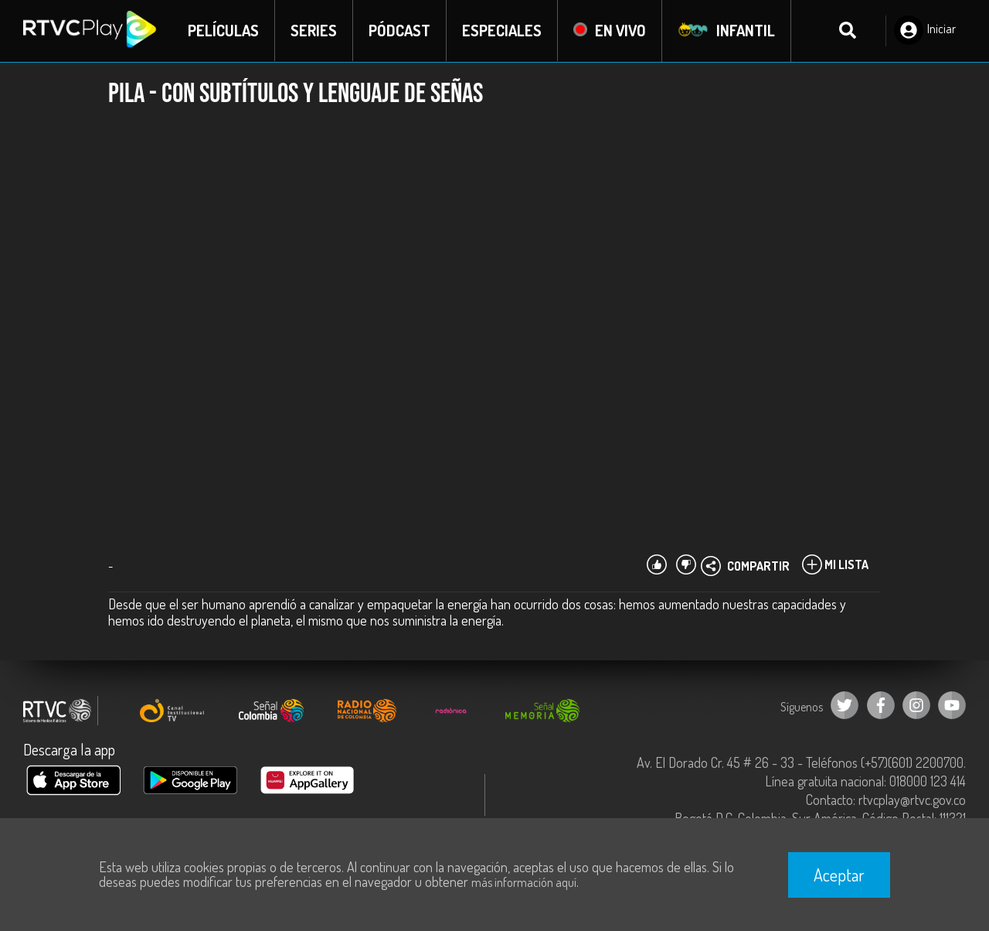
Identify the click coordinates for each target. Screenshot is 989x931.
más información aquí (523, 882)
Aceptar (839, 874)
